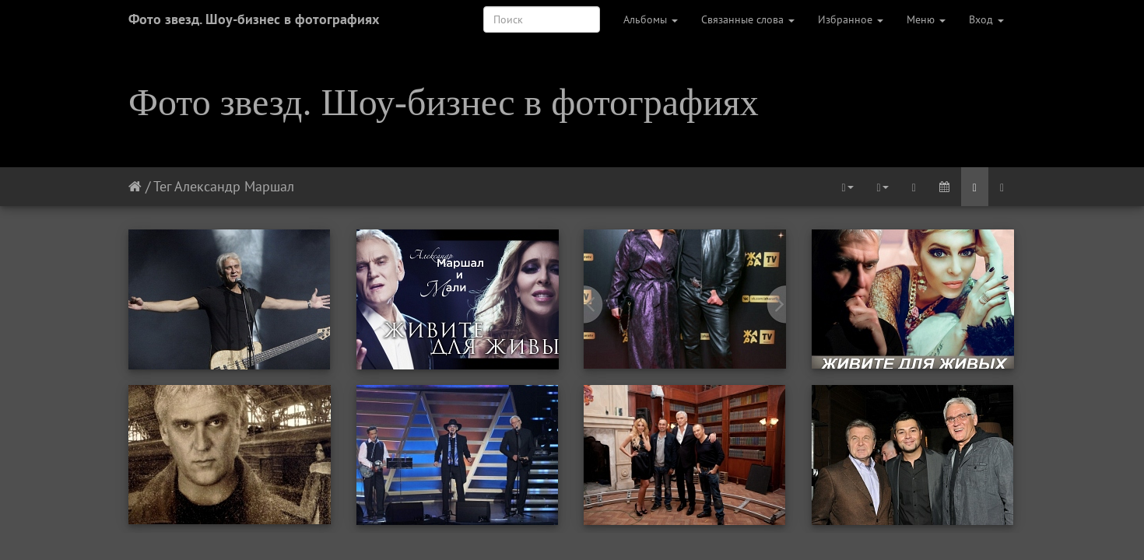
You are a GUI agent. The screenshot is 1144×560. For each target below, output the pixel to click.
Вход (986, 19)
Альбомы (650, 19)
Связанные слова (748, 19)
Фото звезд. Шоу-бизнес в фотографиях (253, 19)
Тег (162, 186)
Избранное (850, 19)
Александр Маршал (234, 186)
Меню (926, 19)
